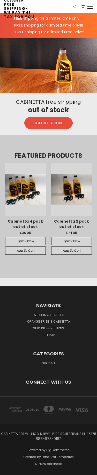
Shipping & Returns (48, 328)
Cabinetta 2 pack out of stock (71, 224)
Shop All (48, 363)
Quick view (25, 241)
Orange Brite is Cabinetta (48, 321)
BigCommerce (58, 450)
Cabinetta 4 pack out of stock (25, 224)
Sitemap (48, 335)
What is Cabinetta (48, 315)
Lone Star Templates (58, 457)
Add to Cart (25, 250)
